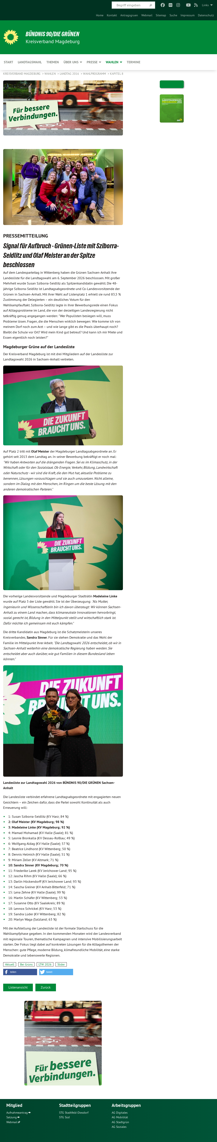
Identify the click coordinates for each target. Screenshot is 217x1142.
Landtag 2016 (70, 74)
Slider (61, 964)
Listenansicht (18, 987)
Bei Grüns (26, 964)
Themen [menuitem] (52, 62)
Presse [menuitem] (92, 62)
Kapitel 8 (116, 74)
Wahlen (51, 74)
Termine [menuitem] (133, 62)
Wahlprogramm (95, 74)
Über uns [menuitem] (71, 62)
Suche (173, 15)
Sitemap (161, 15)
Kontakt (112, 15)
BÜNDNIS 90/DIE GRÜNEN (55, 34)
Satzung (11, 1117)
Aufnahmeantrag (17, 1112)
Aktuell (9, 964)
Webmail (146, 15)
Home (99, 15)
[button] (20, 972)
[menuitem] (99, 15)
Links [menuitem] (205, 5)
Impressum (188, 15)
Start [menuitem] (8, 62)
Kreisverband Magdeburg (22, 74)
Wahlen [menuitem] (112, 62)
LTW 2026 (45, 964)
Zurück (46, 987)
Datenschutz (206, 15)
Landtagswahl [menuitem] (30, 62)
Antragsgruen (129, 15)
